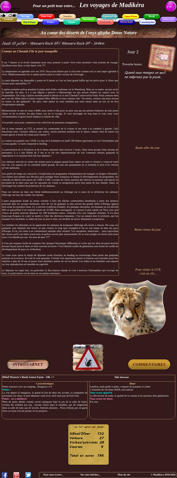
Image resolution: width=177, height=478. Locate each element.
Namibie (67, 16)
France (50, 22)
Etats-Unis (46, 16)
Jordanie (8, 19)
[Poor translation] (12, 15)
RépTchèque (29, 22)
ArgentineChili (109, 16)
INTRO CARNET (28, 364)
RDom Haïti (126, 22)
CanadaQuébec (147, 22)
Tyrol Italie (105, 22)
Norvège (25, 16)
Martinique (88, 19)
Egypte (71, 22)
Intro (6, 6)
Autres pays (169, 19)
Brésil (152, 16)
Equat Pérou (130, 16)
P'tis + (170, 6)
